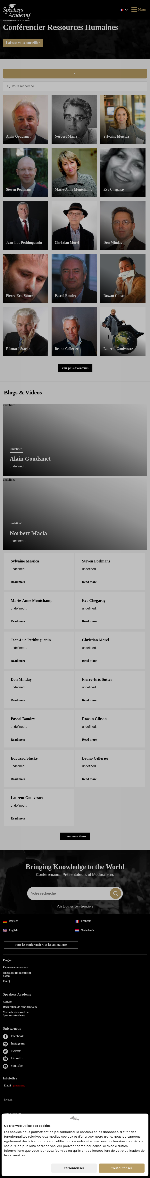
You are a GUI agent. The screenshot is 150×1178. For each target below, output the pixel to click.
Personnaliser (74, 1168)
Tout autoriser (121, 1168)
